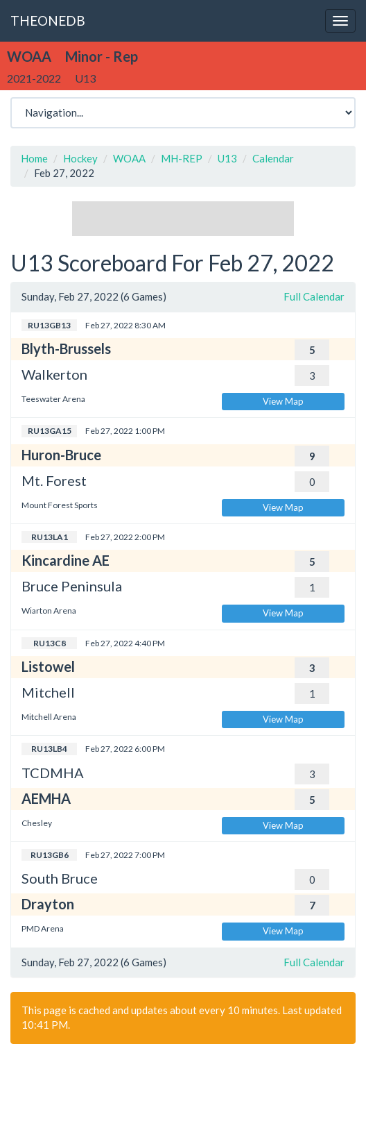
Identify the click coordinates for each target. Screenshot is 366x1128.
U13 (227, 158)
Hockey (80, 158)
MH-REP (181, 158)
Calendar (273, 158)
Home (34, 158)
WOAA (129, 158)
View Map (283, 401)
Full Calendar (314, 296)
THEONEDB (47, 20)
